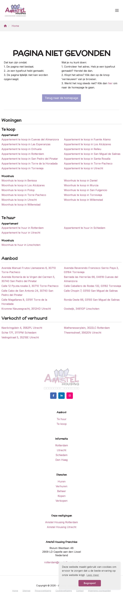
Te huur (61, 419)
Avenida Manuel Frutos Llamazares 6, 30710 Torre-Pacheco (28, 270)
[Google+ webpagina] (69, 395)
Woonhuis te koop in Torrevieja (83, 195)
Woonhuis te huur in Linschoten (20, 244)
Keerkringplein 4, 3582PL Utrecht (21, 327)
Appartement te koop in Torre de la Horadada (29, 163)
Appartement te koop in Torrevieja (22, 168)
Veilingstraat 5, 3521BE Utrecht (20, 337)
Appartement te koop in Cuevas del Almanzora (30, 139)
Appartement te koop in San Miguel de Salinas (92, 153)
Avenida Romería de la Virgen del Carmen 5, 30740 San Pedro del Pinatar (28, 279)
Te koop (62, 423)
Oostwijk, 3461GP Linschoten (81, 308)
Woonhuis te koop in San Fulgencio (85, 190)
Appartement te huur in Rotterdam (22, 227)
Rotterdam (61, 445)
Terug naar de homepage (61, 98)
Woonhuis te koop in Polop (18, 190)
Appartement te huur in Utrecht (20, 232)
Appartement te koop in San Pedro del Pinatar (29, 158)
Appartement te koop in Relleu (82, 149)
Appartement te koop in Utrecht (83, 168)
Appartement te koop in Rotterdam (22, 153)
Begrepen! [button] (90, 583)
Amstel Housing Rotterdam (61, 522)
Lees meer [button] (92, 575)
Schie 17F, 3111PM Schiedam (18, 332)
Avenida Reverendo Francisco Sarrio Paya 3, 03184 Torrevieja (91, 270)
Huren (62, 481)
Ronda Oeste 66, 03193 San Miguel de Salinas (92, 299)
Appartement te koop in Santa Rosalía (87, 158)
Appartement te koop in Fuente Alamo (87, 139)
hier (110, 83)
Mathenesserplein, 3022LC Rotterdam (87, 327)
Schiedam (61, 455)
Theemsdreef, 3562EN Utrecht (82, 332)
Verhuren (61, 486)
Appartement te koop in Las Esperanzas (25, 144)
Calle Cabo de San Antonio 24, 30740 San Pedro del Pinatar (27, 292)
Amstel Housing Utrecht (61, 527)
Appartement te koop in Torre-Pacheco (88, 163)
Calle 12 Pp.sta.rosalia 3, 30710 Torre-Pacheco (29, 285)
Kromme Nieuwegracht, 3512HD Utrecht (26, 308)
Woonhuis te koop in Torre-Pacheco (23, 195)
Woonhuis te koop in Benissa (19, 180)
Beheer (61, 491)
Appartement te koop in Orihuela (21, 149)
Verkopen (61, 500)
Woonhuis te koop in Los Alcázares (23, 185)
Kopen (62, 496)
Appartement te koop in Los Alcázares (87, 144)
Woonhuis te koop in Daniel (80, 180)
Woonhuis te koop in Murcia (81, 185)
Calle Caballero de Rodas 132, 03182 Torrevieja (92, 285)
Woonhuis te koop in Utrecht (19, 199)
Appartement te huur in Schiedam (84, 227)
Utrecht (61, 450)
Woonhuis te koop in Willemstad (83, 199)
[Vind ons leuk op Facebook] (53, 395)
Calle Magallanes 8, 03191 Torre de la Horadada (24, 301)
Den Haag (61, 459)
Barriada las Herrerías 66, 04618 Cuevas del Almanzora (91, 279)
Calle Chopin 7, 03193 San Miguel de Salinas (91, 290)
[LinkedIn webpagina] (61, 395)
